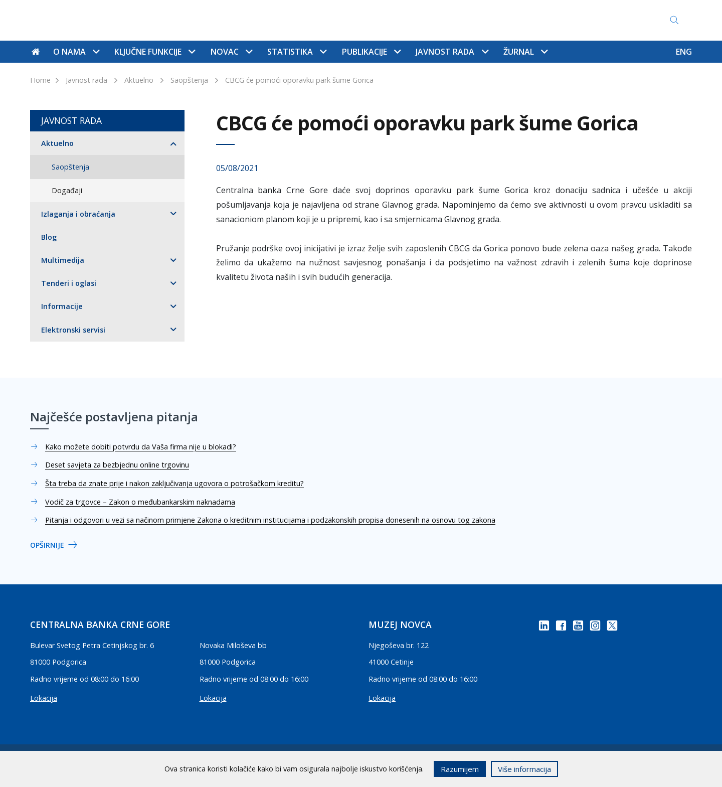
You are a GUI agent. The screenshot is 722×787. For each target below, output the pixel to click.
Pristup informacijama (482, 20)
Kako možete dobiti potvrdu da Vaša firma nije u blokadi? (140, 446)
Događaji (67, 190)
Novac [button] (231, 51)
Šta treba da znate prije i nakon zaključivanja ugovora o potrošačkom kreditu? (174, 483)
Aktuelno (138, 80)
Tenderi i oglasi (68, 283)
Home (40, 80)
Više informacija (524, 769)
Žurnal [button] (525, 51)
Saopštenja (189, 80)
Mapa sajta (293, 20)
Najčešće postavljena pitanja (377, 20)
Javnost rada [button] (452, 51)
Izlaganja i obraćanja (78, 214)
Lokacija (43, 698)
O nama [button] (76, 51)
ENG (684, 51)
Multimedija (62, 260)
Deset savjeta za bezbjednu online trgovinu (117, 464)
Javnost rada (86, 80)
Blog (49, 237)
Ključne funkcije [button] (154, 51)
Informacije (62, 306)
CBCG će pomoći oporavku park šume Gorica (299, 80)
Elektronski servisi (73, 330)
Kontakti (245, 20)
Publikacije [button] (371, 51)
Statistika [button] (296, 51)
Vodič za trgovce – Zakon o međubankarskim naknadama (140, 502)
